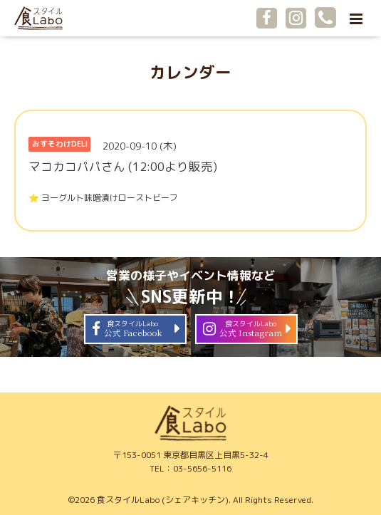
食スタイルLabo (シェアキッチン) (163, 500)
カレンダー (190, 72)
